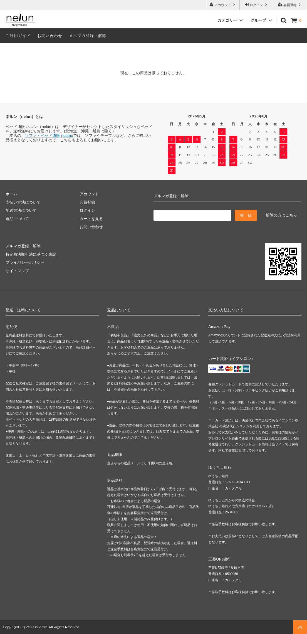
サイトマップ (17, 270)
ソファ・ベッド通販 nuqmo (49, 135)
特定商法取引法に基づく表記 (31, 254)
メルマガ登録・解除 (88, 35)
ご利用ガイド (18, 35)
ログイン (256, 4)
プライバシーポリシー (25, 262)
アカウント (223, 4)
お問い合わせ (49, 35)
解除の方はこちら (281, 215)
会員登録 (290, 4)
